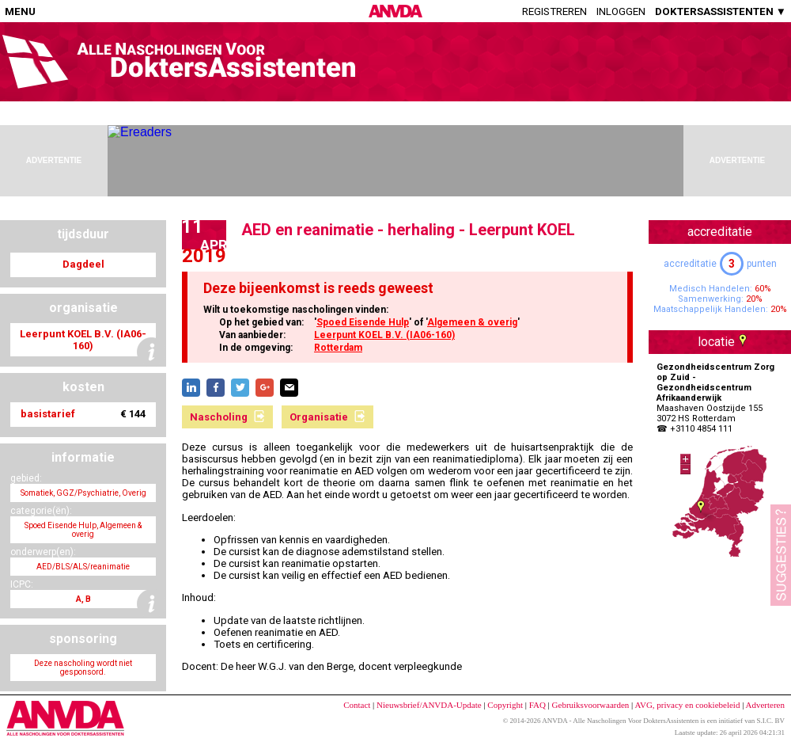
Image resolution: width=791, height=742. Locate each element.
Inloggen (620, 11)
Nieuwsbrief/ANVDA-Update (429, 705)
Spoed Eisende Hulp (362, 322)
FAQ (537, 705)
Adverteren (765, 705)
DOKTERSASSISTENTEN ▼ (720, 11)
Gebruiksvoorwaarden (591, 705)
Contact (356, 705)
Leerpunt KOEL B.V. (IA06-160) (384, 335)
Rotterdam (338, 347)
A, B (83, 599)
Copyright (505, 705)
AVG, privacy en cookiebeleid (687, 705)
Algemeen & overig (472, 322)
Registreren (554, 11)
